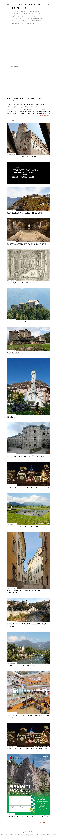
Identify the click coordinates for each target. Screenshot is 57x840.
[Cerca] (49, 4)
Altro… (33, 23)
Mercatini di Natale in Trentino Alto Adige (28, 487)
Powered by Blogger (28, 832)
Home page (15, 23)
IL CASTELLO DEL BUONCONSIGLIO (22, 156)
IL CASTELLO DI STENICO (17, 322)
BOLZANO (11, 417)
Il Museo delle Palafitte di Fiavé (22, 526)
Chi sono (21, 23)
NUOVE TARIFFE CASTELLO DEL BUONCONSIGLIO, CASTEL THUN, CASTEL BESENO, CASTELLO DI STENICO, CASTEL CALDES (26, 173)
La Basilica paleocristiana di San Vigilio (26, 244)
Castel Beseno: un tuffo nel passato (24, 213)
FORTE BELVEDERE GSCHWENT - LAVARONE (25, 456)
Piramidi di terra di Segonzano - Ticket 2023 (28, 816)
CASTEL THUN (13, 353)
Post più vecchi (44, 822)
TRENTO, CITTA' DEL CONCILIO (20, 282)
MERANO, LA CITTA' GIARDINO (20, 665)
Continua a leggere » (44, 115)
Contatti (28, 23)
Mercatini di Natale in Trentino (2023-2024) (27, 748)
